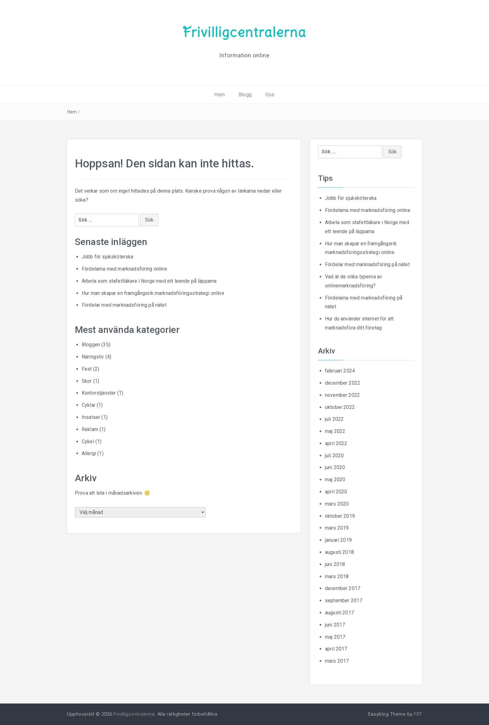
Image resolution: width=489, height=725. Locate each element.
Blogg (245, 95)
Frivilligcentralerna (245, 32)
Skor (87, 381)
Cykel (88, 441)
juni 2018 (335, 564)
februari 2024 (340, 371)
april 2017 (336, 649)
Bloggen (91, 345)
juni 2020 (335, 467)
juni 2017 (335, 625)
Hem (219, 95)
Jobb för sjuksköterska (107, 257)
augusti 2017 (339, 613)
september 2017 (343, 600)
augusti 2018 (339, 552)
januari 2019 (338, 540)
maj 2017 (335, 637)
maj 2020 (335, 480)
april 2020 (336, 492)
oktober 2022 (340, 407)
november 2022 (342, 395)
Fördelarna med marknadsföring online (124, 269)
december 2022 (342, 383)
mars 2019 (337, 528)
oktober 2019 (340, 516)
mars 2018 (337, 576)
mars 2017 (337, 661)
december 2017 (342, 588)
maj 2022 (335, 431)
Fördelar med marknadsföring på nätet (124, 305)
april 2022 (336, 443)
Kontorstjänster (99, 393)
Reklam (90, 429)
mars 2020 (337, 504)
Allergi (89, 453)
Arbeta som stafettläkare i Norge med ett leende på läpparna (149, 281)
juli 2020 (334, 456)
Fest (87, 369)
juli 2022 (334, 419)
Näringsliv (93, 357)
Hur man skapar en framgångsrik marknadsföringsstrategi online (153, 293)
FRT (418, 714)
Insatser (91, 417)
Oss (269, 95)
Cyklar (88, 405)
